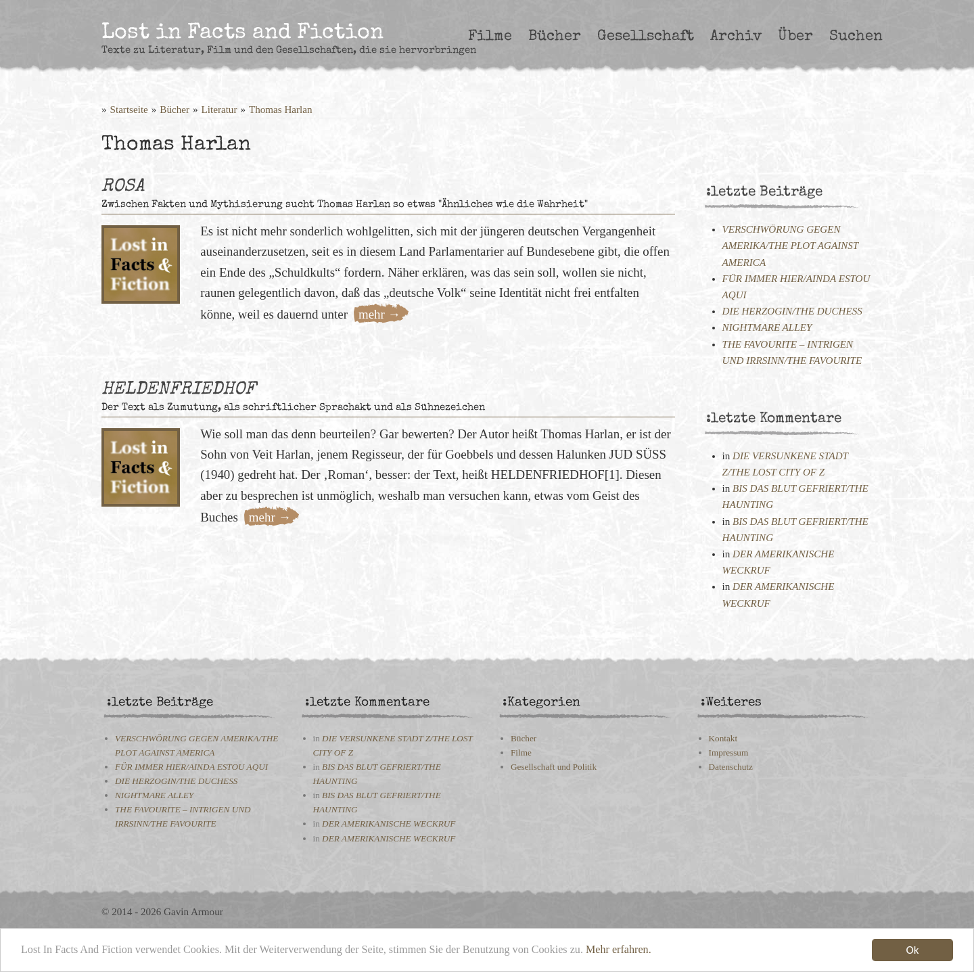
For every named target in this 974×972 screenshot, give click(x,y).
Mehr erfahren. (650, 953)
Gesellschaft (645, 37)
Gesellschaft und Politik (554, 767)
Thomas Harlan (280, 109)
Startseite (129, 109)
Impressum (729, 752)
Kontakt (723, 738)
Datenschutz (731, 767)
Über (795, 37)
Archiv (736, 37)
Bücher (554, 37)
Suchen (856, 37)
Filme (490, 37)
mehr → (379, 314)
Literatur (219, 109)
